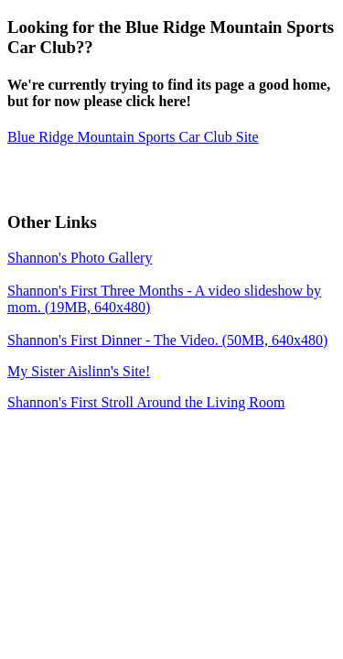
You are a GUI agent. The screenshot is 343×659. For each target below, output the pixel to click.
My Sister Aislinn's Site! (78, 371)
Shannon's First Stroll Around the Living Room (145, 402)
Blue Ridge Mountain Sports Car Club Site (133, 137)
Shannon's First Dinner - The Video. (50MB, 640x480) (167, 340)
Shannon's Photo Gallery (79, 257)
